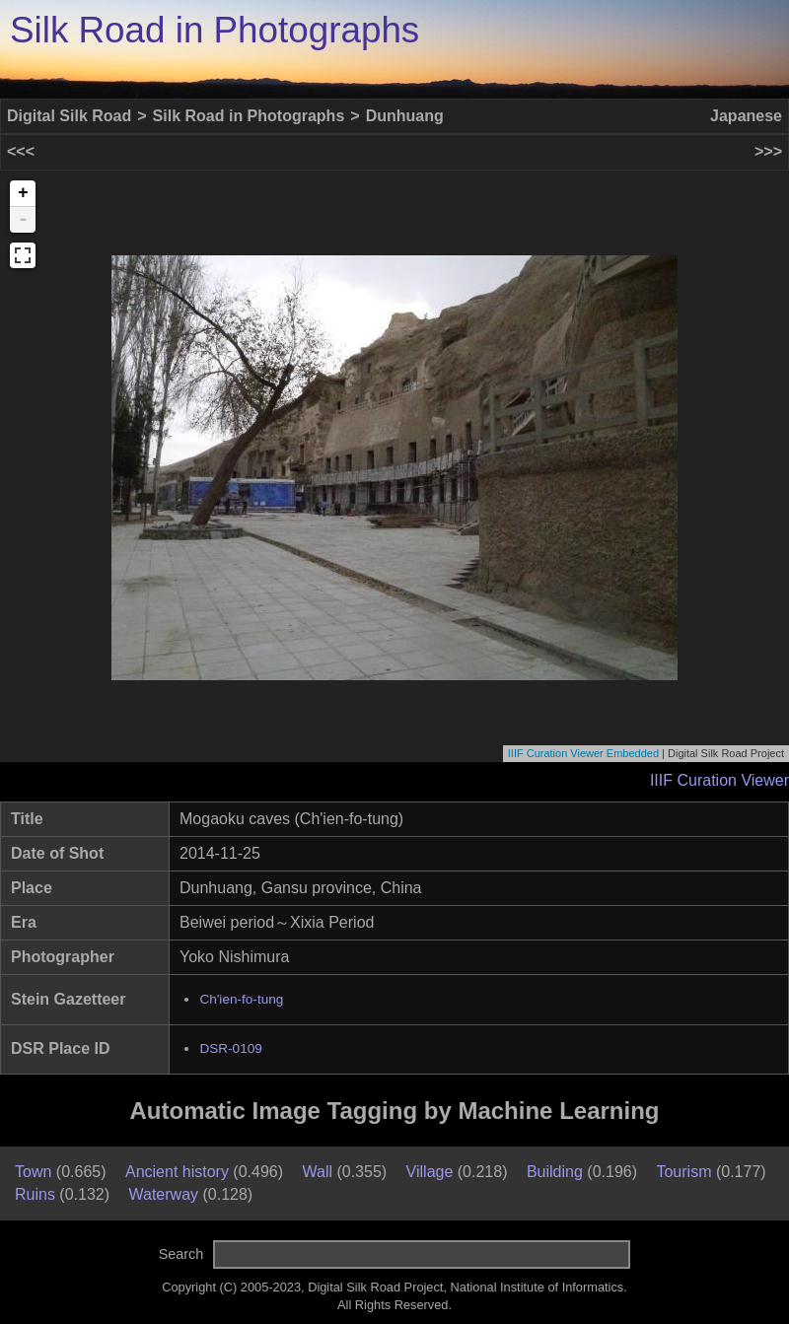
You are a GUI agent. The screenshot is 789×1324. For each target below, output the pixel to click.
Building (555, 1171)
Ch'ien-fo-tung (241, 999)
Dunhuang (405, 115)
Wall (317, 1171)
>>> (768, 151)
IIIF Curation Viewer (719, 780)
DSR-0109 (230, 1048)
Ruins (35, 1194)
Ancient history (177, 1171)
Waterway (164, 1194)
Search (181, 1254)
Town (33, 1171)
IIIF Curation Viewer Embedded (583, 753)
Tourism (683, 1171)
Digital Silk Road (69, 115)
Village (430, 1171)
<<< (21, 151)
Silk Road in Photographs (214, 30)
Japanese (746, 115)
